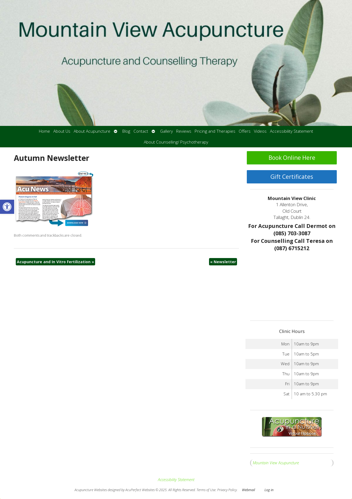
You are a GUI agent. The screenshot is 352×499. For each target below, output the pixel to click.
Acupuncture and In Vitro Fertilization (55, 261)
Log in (268, 490)
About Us (61, 131)
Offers (245, 131)
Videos (260, 131)
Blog (126, 131)
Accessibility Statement (291, 131)
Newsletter (223, 261)
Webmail (248, 490)
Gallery (166, 131)
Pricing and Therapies (215, 131)
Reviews (183, 131)
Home (44, 131)
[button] (7, 207)
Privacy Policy (227, 490)
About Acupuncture (92, 131)
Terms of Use (206, 490)
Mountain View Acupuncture (276, 462)
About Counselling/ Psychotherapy (176, 142)
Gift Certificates (291, 176)
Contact (140, 131)
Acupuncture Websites (90, 490)
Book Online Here (292, 157)
